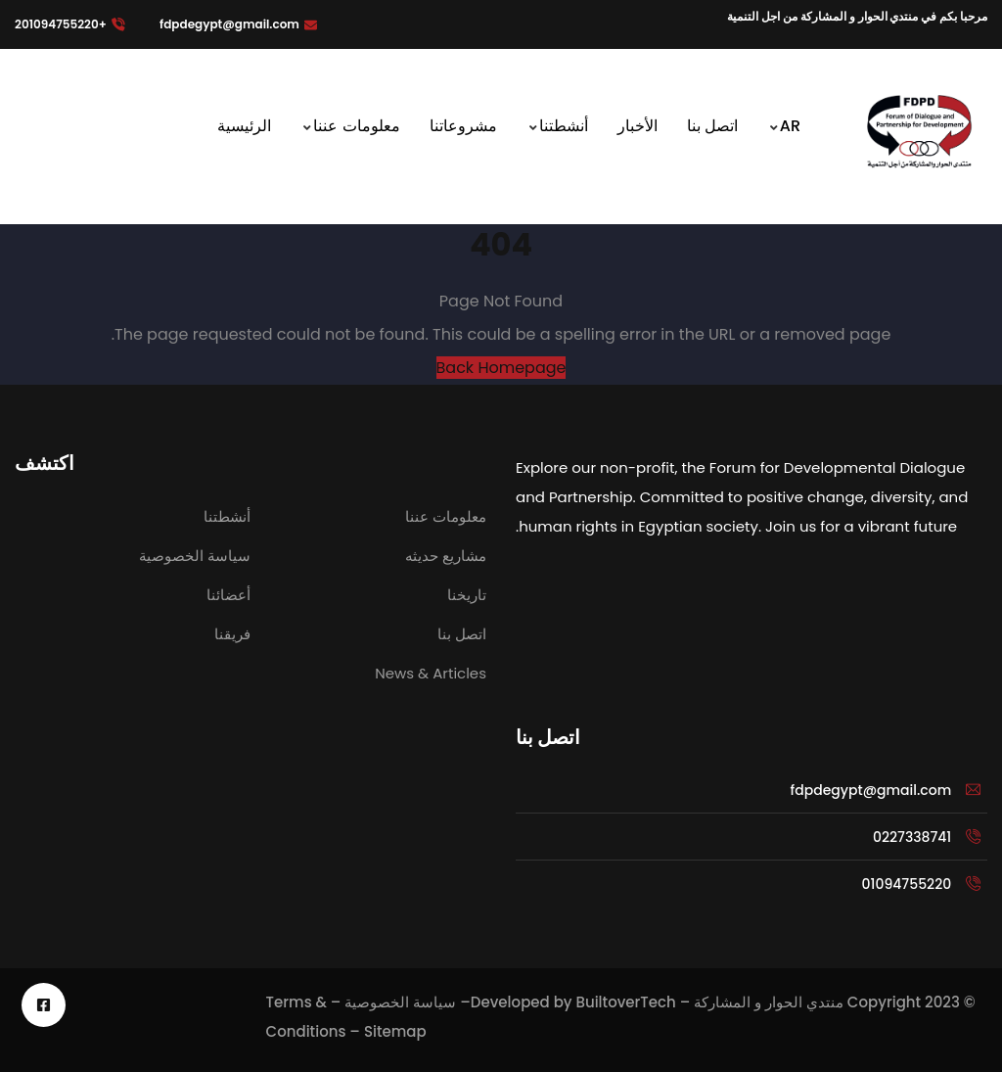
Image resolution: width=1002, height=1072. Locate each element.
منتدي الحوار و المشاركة (768, 1002)
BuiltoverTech (625, 1002)
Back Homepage (501, 367)
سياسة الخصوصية (400, 1002)
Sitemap (395, 1031)
